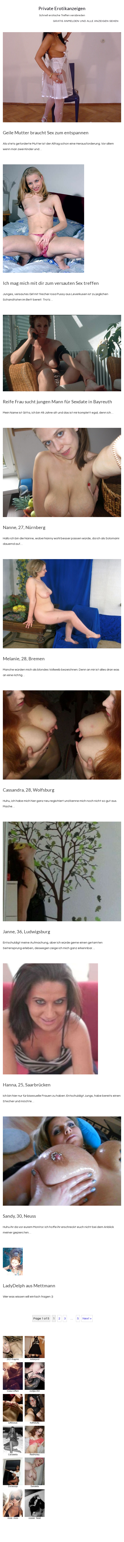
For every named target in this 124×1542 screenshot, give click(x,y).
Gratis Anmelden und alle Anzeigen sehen (85, 21)
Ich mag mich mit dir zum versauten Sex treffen (51, 283)
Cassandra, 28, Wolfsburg (28, 789)
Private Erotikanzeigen (62, 8)
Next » (87, 1318)
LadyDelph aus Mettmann (29, 1285)
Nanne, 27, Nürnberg (24, 527)
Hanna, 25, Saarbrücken (27, 1084)
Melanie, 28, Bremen (24, 658)
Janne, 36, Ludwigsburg (26, 931)
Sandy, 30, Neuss (19, 1216)
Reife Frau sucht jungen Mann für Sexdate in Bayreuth (57, 401)
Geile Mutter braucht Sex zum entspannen (45, 132)
